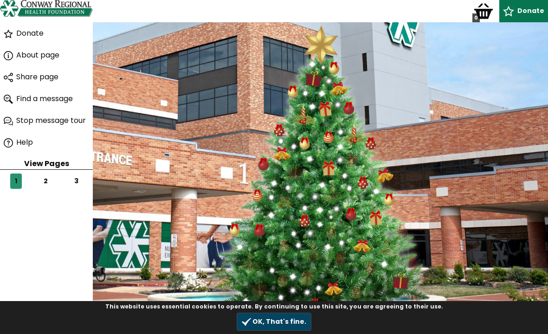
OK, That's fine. (274, 322)
